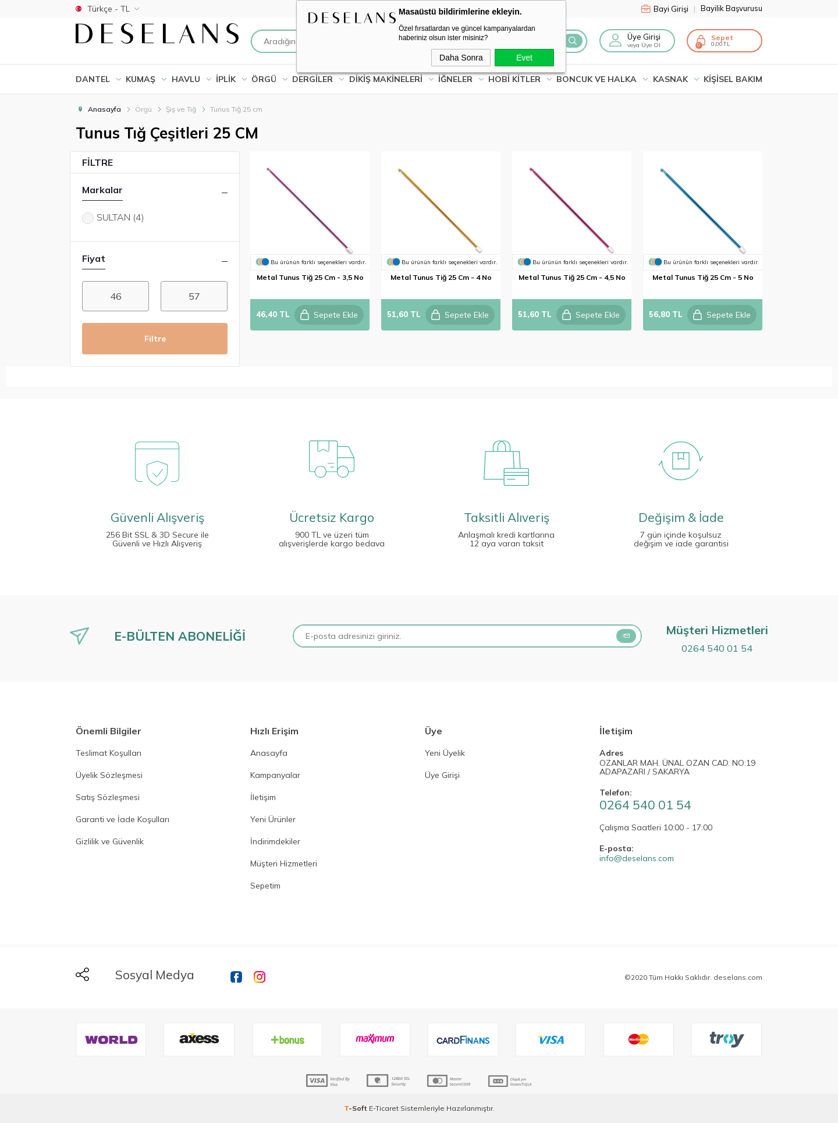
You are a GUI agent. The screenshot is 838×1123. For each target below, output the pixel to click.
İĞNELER (455, 79)
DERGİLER (312, 79)
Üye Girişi (644, 36)
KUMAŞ (140, 79)
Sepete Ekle (328, 315)
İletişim (263, 797)
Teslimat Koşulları (108, 753)
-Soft (356, 1108)
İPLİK (226, 79)
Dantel (93, 79)
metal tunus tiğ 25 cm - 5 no (703, 277)
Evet (524, 57)
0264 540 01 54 (716, 648)
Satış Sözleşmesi (108, 797)
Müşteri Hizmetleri (283, 864)
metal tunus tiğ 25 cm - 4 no (441, 277)
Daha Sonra (461, 57)
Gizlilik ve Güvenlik (110, 842)
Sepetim (265, 886)
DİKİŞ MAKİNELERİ (385, 79)
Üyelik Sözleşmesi (109, 775)
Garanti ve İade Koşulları (122, 820)
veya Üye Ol (644, 45)
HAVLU (186, 79)
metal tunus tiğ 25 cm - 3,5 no (310, 277)
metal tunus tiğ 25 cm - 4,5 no (572, 277)
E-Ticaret (384, 1108)
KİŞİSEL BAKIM (733, 79)
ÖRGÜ (263, 79)
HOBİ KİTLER (514, 79)
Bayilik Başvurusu (731, 8)
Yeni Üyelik (445, 753)
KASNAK (670, 79)
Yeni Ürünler (273, 820)
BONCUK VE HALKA (596, 79)
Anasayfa (268, 753)
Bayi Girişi (668, 9)
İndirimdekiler (275, 842)
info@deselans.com (636, 858)
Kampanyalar (275, 775)
